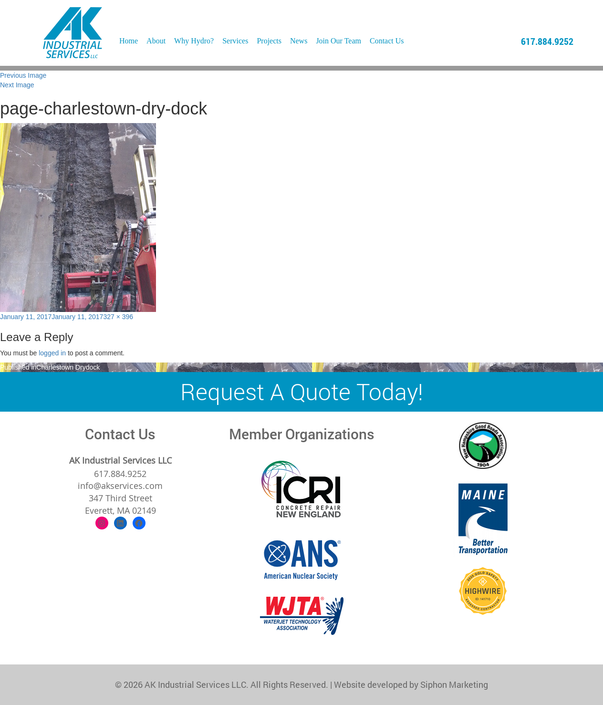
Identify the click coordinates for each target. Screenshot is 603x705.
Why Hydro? (194, 41)
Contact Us (387, 41)
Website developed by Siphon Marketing (411, 684)
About (156, 41)
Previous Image (23, 75)
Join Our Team (338, 41)
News (298, 41)
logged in (52, 353)
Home (128, 41)
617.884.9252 (547, 41)
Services (235, 41)
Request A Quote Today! (301, 391)
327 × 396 (118, 317)
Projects (269, 41)
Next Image (17, 85)
